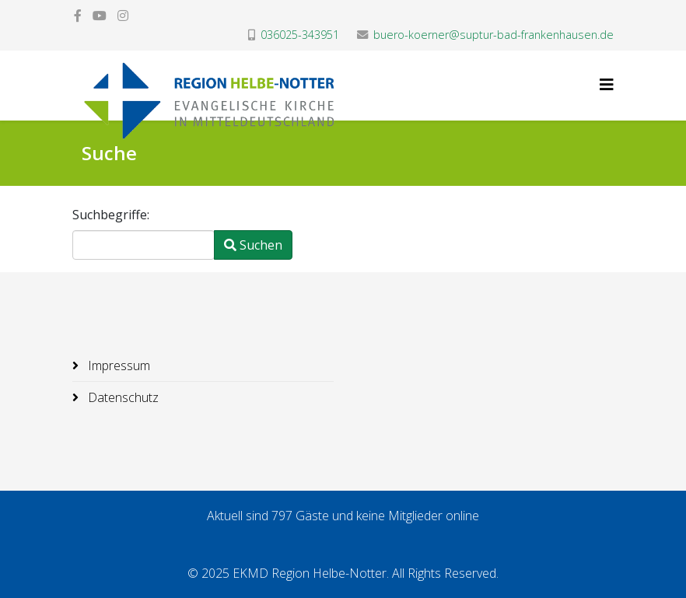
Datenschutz (122, 397)
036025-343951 (300, 34)
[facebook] (78, 15)
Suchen (253, 245)
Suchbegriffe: (110, 214)
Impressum (117, 365)
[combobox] (143, 245)
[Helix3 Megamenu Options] (607, 84)
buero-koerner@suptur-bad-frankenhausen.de (493, 34)
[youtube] (100, 15)
